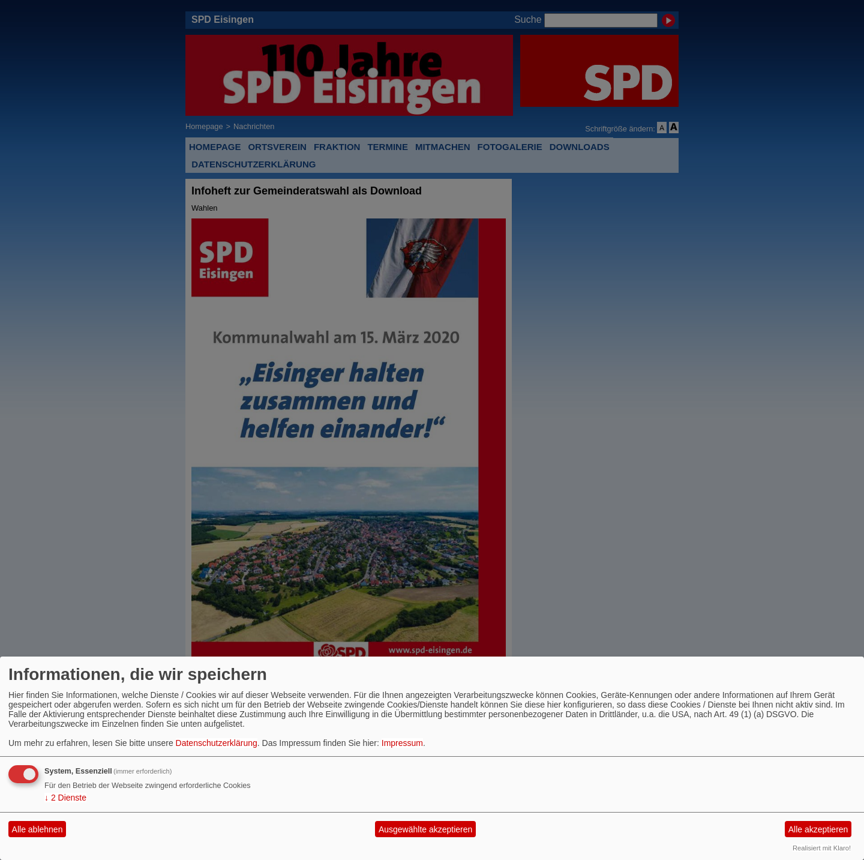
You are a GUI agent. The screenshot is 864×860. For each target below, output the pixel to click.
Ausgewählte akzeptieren (425, 829)
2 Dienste (65, 797)
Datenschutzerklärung (216, 743)
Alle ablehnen (37, 829)
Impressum (402, 743)
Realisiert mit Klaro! (822, 848)
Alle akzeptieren (818, 829)
